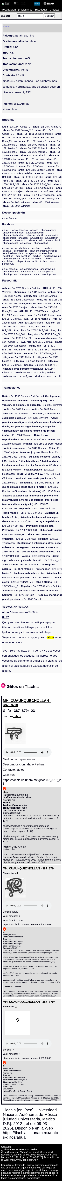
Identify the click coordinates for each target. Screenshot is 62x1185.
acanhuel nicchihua (13, 253)
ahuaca (34, 230)
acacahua (7, 248)
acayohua (31, 253)
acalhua (7, 251)
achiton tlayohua (53, 256)
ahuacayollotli (41, 243)
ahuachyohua (45, 271)
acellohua (8, 256)
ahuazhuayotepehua (45, 274)
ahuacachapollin (35, 232)
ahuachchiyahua (29, 269)
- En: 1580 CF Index (41, 315)
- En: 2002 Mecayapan (44, 198)
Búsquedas (41, 9)
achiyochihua (23, 261)
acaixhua (47, 248)
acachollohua (22, 248)
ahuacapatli (36, 238)
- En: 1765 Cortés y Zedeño (36, 170)
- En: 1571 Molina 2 (33, 152)
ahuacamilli (52, 235)
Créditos (54, 9)
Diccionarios (25, 9)
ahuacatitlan (51, 238)
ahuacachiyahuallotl (13, 235)
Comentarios (33, 1178)
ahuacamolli (9, 238)
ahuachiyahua (48, 269)
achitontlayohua (11, 258)
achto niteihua (39, 261)
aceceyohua (45, 253)
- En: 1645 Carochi (32, 166)
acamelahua (20, 251)
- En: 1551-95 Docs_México (35, 134)
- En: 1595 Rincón (33, 155)
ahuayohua (26, 274)
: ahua (17, 716)
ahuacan (23, 238)
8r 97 (5, 617)
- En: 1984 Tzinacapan (39, 195)
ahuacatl (7, 240)
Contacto (6, 1147)
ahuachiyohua (10, 271)
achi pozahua (23, 256)
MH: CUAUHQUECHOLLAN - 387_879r (27, 703)
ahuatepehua (10, 274)
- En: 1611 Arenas (31, 159)
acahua (36, 248)
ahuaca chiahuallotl (13, 232)
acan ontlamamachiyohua (43, 251)
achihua (37, 256)
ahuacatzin (20, 240)
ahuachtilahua (28, 271)
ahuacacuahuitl (35, 235)
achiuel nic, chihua (32, 258)
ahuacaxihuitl (53, 240)
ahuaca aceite (48, 230)
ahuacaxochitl (10, 243)
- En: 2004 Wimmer (16, 202)
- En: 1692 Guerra (36, 556)
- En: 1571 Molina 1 (33, 141)
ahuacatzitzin (36, 240)
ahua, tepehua (20, 230)
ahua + (6, 230)
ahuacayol (25, 243)
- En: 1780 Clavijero (40, 188)
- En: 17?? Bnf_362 (39, 191)
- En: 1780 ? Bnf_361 (28, 177)
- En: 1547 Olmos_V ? (18, 130)
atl (16, 873)
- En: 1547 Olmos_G (16, 126)
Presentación (8, 9)
